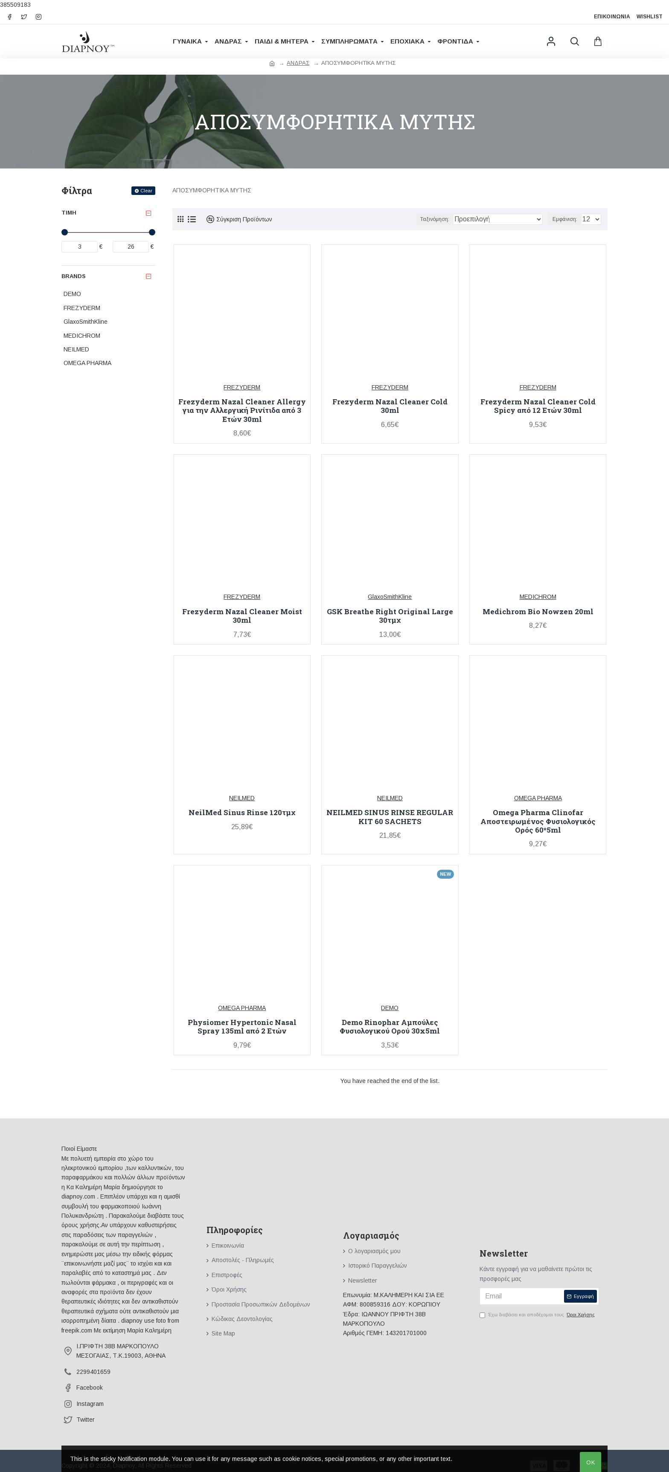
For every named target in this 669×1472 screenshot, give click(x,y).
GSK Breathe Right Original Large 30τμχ (390, 616)
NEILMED (242, 798)
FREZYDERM (242, 387)
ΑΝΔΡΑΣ (298, 63)
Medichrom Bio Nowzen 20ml (538, 611)
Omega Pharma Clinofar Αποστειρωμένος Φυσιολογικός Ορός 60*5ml (538, 821)
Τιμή (68, 212)
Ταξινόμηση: (457, 219)
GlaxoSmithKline (390, 596)
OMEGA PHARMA (538, 798)
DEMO (389, 1008)
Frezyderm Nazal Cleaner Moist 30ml (242, 616)
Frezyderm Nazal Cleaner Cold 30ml (390, 406)
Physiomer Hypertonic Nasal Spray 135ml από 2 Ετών (242, 1027)
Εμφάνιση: (567, 219)
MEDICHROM (538, 596)
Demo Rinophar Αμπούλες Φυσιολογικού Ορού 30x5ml (390, 1027)
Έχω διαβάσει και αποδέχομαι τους (538, 1315)
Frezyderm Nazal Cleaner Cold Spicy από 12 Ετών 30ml (538, 406)
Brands (73, 276)
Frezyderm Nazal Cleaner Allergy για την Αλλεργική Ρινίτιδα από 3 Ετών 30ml (242, 411)
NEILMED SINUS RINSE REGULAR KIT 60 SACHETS (389, 817)
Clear (146, 190)
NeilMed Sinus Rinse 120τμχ (242, 812)
